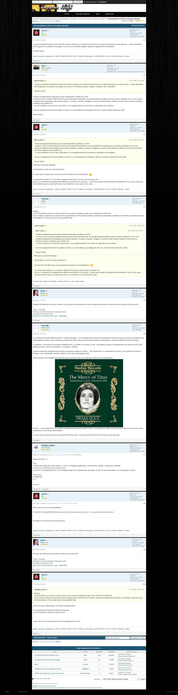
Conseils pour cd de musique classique (47, 660)
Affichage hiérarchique (138, 25)
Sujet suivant (52, 637)
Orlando (44, 199)
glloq (85, 660)
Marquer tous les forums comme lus (44, 686)
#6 (144, 333)
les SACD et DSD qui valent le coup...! (47, 655)
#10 (144, 584)
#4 (144, 207)
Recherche (109, 14)
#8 (144, 503)
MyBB (7, 691)
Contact (35, 688)
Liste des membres (82, 14)
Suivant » (58, 21)
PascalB (44, 326)
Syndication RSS (97, 688)
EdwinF (130, 660)
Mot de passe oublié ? (90, 2)
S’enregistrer (102, 2)
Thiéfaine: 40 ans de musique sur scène (48, 669)
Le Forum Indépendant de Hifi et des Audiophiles (51, 688)
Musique (74, 19)
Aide (97, 14)
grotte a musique (38, 56)
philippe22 (85, 669)
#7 (144, 455)
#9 (144, 549)
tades (43, 291)
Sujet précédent (40, 637)
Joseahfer (175, 692)
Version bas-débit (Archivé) (84, 688)
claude (130, 669)
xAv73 (44, 31)
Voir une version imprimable (42, 678)
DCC (43, 66)
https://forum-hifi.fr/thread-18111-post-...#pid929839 (50, 316)
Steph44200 (131, 656)
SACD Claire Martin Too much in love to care (49, 673)
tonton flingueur (85, 673)
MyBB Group (23, 691)
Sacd (36, 664)
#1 (144, 40)
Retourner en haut (71, 688)
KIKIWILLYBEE (47, 446)
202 (99, 655)
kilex (85, 655)
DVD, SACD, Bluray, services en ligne (92, 19)
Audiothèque (49, 56)
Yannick (85, 664)
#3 (144, 134)
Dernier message (123, 656)
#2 (144, 75)
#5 (144, 300)
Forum (66, 14)
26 (99, 660)
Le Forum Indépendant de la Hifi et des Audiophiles (51, 19)
